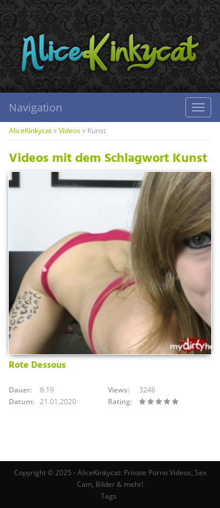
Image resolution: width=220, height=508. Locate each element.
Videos (69, 131)
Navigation (35, 107)
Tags (109, 496)
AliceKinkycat (30, 131)
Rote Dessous (37, 365)
